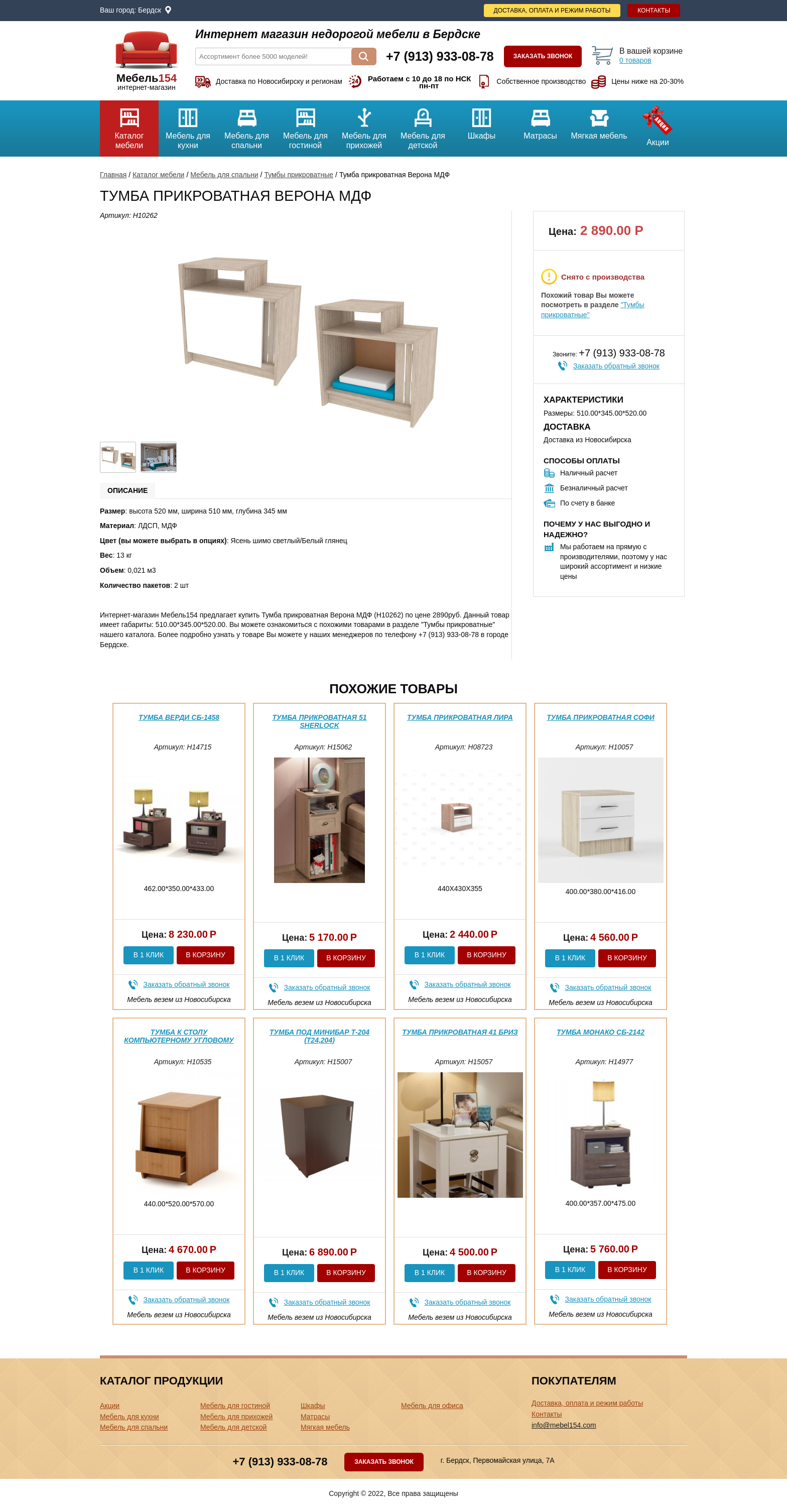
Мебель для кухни (188, 125)
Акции (657, 123)
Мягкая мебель (599, 120)
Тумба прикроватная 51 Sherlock (319, 721)
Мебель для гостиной (305, 125)
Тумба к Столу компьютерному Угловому (178, 1036)
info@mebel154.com (564, 1425)
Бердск (149, 10)
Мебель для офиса (432, 1406)
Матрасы (540, 120)
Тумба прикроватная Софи (600, 717)
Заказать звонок (543, 56)
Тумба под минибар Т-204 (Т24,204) (319, 1036)
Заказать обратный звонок (616, 366)
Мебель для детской (423, 125)
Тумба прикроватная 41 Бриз (459, 1032)
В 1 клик (149, 955)
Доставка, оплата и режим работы (552, 10)
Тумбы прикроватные (298, 175)
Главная (113, 175)
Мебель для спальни (246, 125)
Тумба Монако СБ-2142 (600, 1032)
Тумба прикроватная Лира (460, 717)
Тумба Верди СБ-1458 (179, 717)
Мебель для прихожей (364, 125)
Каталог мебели (129, 125)
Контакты (653, 10)
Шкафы (481, 120)
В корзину (205, 955)
